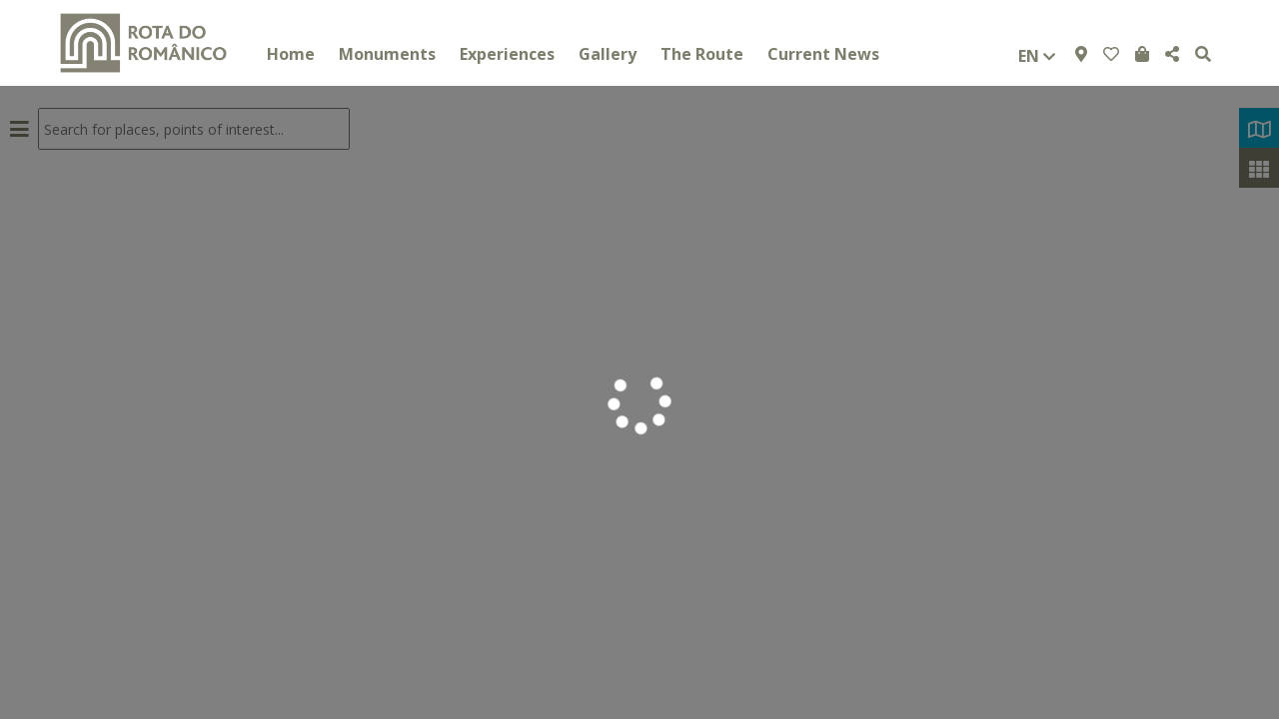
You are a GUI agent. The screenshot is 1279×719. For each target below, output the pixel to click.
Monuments (387, 54)
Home (291, 54)
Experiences (507, 54)
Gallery (608, 54)
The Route (701, 54)
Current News (823, 54)
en (1036, 56)
